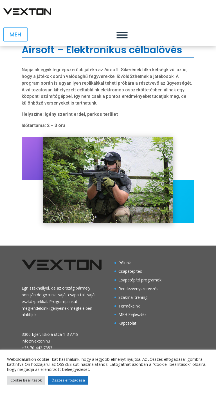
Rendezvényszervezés (138, 288)
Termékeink (129, 306)
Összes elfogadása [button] (68, 380)
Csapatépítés (130, 271)
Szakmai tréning (132, 297)
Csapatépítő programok (139, 280)
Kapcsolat (127, 323)
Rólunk (124, 262)
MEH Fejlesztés (132, 314)
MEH (15, 34)
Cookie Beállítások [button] (26, 380)
